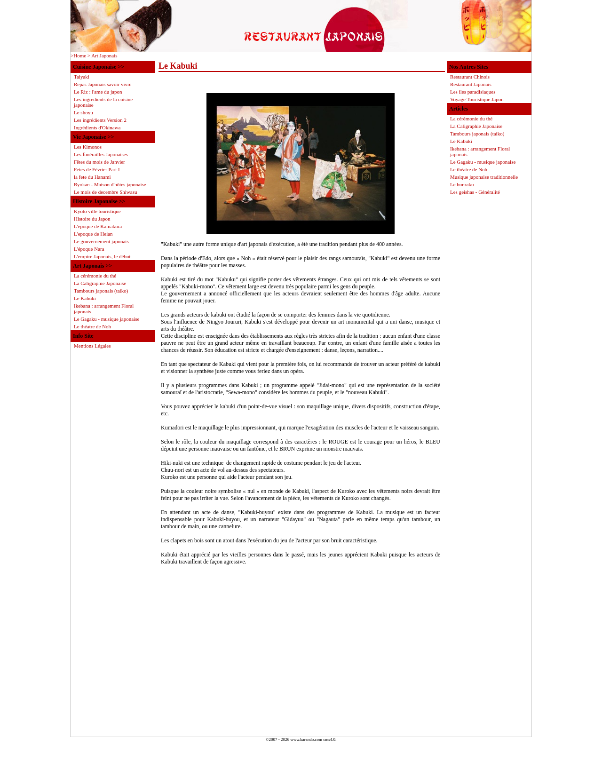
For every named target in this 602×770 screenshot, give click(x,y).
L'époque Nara (89, 249)
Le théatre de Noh (468, 169)
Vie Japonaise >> (93, 137)
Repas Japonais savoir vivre (103, 84)
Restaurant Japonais (470, 84)
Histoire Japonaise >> (99, 201)
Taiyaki (81, 76)
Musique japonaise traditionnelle (484, 177)
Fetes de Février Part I (97, 169)
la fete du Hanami (92, 177)
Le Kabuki (461, 141)
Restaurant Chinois (470, 76)
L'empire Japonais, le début (102, 256)
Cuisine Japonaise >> (98, 67)
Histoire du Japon (92, 219)
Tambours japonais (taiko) (477, 133)
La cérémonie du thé (471, 118)
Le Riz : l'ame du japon (98, 92)
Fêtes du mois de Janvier (99, 162)
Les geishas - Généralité (475, 192)
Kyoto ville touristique (97, 211)
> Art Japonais (102, 55)
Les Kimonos (88, 147)
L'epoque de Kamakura (98, 226)
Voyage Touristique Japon (477, 99)
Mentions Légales (92, 346)
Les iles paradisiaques (473, 92)
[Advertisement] (300, 664)
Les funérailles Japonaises (101, 154)
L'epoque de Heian (93, 234)
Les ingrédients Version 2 (100, 120)
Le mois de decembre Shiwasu (105, 192)
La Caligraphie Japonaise (476, 126)
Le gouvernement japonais (101, 241)
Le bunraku (462, 184)
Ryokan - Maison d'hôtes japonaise (110, 184)
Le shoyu (83, 112)
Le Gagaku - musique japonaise (482, 162)
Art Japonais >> (92, 265)
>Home (78, 55)
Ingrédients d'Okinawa (97, 127)
